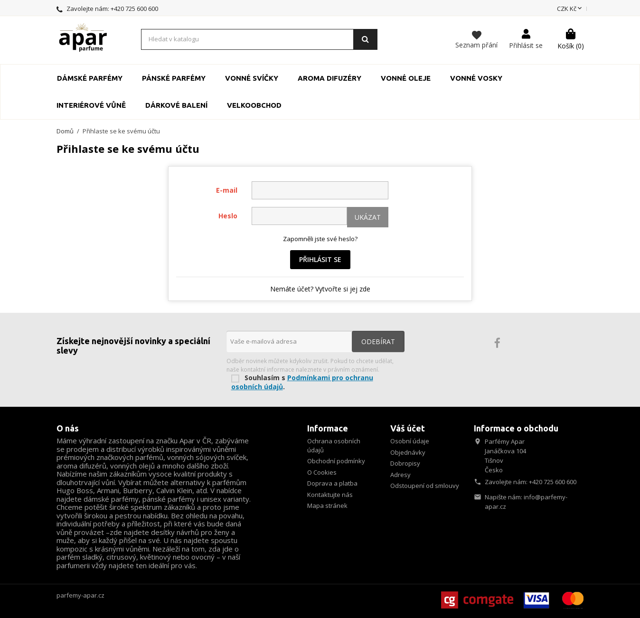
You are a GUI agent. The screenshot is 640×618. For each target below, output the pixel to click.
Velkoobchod (254, 105)
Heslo (227, 215)
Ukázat (368, 217)
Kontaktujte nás (330, 494)
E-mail (226, 190)
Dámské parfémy (89, 78)
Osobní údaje (409, 441)
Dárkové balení (176, 105)
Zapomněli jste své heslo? (320, 238)
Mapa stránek (327, 505)
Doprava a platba (332, 483)
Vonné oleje (406, 78)
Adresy (400, 474)
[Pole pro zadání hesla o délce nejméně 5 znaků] (299, 216)
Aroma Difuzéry (329, 78)
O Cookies (322, 472)
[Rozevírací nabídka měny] (570, 9)
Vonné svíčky (251, 78)
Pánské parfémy (174, 78)
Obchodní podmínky (336, 461)
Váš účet (407, 428)
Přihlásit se (320, 259)
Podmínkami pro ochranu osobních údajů (302, 382)
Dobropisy (405, 463)
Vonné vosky (476, 78)
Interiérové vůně (91, 105)
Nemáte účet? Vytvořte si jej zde (320, 288)
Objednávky (407, 452)
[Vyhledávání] (259, 39)
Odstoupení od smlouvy (424, 485)
